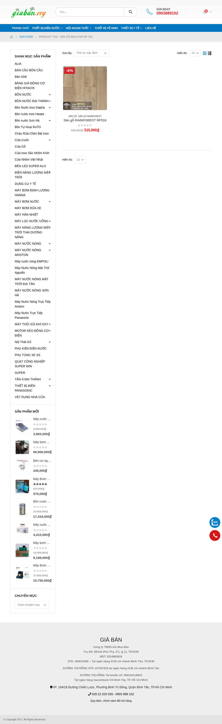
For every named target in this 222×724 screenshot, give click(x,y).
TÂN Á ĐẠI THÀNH (28, 379)
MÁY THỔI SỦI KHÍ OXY (31, 324)
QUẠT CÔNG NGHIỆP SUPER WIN (30, 364)
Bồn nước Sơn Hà (27, 120)
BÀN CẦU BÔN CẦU (29, 70)
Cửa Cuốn (22, 140)
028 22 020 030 (102, 694)
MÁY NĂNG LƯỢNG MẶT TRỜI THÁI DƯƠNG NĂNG (32, 232)
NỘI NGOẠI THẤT (77, 28)
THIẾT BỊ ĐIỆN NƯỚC (46, 28)
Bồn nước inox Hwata (29, 114)
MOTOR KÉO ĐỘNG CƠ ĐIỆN (32, 333)
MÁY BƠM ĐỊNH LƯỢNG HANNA (32, 193)
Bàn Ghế (21, 76)
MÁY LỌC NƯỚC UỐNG (31, 221)
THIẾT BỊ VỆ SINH (106, 28)
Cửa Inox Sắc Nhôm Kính (32, 153)
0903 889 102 (125, 694)
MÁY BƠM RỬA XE (28, 208)
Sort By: (67, 53)
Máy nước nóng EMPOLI (31, 261)
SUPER (20, 372)
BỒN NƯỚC (23, 94)
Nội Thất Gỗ (23, 342)
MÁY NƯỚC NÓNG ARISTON (28, 252)
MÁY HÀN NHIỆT (26, 214)
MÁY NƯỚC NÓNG (28, 243)
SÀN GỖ (73, 116)
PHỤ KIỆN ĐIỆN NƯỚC (31, 348)
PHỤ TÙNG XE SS (27, 355)
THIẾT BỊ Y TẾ (130, 28)
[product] (85, 88)
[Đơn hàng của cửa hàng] (92, 53)
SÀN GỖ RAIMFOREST (89, 116)
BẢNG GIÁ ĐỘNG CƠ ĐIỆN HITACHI (30, 85)
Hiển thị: (182, 53)
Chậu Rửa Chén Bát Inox (32, 133)
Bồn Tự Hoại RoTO (28, 127)
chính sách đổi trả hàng (117, 700)
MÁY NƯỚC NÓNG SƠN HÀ (32, 293)
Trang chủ (20, 28)
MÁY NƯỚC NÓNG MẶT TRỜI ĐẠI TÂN (31, 281)
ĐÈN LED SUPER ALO (30, 166)
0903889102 (167, 13)
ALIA (18, 63)
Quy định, (96, 700)
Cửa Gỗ (20, 146)
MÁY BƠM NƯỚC (27, 201)
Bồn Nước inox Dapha (30, 107)
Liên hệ (150, 28)
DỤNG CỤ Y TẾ (25, 183)
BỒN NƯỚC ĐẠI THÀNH (31, 101)
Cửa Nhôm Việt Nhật (29, 159)
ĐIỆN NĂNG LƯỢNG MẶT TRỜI (32, 175)
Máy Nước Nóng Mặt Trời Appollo (32, 270)
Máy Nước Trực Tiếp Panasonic (28, 315)
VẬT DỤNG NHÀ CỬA (30, 397)
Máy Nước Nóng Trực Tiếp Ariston (33, 304)
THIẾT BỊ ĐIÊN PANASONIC (25, 388)
